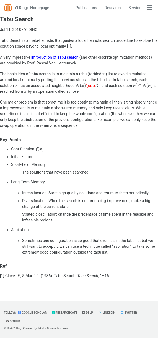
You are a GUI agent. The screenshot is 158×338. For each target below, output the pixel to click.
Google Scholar (32, 312)
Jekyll (40, 328)
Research (113, 8)
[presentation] (16, 85)
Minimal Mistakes (57, 328)
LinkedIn (106, 312)
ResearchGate (64, 312)
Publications (86, 8)
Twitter (128, 312)
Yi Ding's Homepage (32, 8)
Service (134, 8)
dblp (87, 312)
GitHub (12, 321)
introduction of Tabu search (55, 57)
